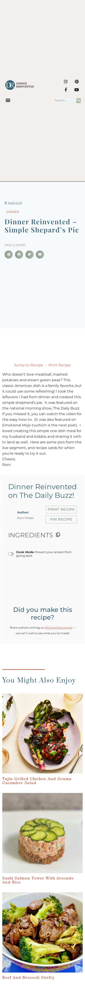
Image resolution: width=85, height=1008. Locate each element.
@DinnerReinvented (58, 627)
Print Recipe (60, 365)
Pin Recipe (61, 519)
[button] (8, 100)
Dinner (12, 212)
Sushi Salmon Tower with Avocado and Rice (38, 880)
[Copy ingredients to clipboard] (58, 534)
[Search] (78, 100)
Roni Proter (25, 518)
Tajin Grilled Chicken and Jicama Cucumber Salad (37, 781)
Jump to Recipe (28, 365)
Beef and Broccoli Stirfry (28, 977)
